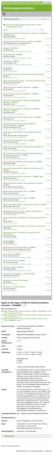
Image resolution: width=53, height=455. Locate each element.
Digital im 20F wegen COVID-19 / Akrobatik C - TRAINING (21, 94)
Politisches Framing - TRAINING (13, 267)
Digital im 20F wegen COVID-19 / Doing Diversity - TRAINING (22, 117)
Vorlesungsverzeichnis (18, 8)
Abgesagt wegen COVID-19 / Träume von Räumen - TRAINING (22, 41)
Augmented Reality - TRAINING (13, 54)
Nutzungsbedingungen (36, 451)
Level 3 (18, 317)
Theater (27, 25)
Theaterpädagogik (11, 26)
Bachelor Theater (31, 311)
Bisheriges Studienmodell (15, 25)
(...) (2, 322)
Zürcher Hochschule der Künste (10, 446)
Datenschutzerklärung (22, 451)
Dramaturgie (42, 311)
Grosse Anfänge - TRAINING (12, 254)
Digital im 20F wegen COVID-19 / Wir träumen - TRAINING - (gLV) (23, 176)
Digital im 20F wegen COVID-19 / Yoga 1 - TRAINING (19, 191)
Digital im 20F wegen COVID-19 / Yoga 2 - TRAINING (19, 198)
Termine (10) (9, 436)
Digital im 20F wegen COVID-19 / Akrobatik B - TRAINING (21, 87)
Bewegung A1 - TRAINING (11, 61)
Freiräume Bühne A (9, 241)
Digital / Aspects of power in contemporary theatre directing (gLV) (23, 74)
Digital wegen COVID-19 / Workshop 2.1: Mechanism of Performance (24, 226)
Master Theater (36, 25)
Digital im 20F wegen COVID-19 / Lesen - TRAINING (19, 140)
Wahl (20, 26)
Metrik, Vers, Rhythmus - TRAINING (14, 260)
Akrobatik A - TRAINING (10, 48)
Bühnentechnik (8, 67)
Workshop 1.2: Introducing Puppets (14, 287)
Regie (40, 318)
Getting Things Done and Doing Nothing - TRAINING (19, 247)
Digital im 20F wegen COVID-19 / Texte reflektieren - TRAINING (22, 161)
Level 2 (20, 313)
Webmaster (48, 451)
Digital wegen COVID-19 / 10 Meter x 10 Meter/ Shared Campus (22, 211)
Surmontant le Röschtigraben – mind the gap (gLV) (19, 273)
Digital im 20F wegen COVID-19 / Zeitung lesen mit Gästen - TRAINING (25, 204)
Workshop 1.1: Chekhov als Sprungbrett (16, 280)
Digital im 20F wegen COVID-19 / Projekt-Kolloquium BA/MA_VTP (23, 147)
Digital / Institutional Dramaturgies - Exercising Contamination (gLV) (24, 81)
